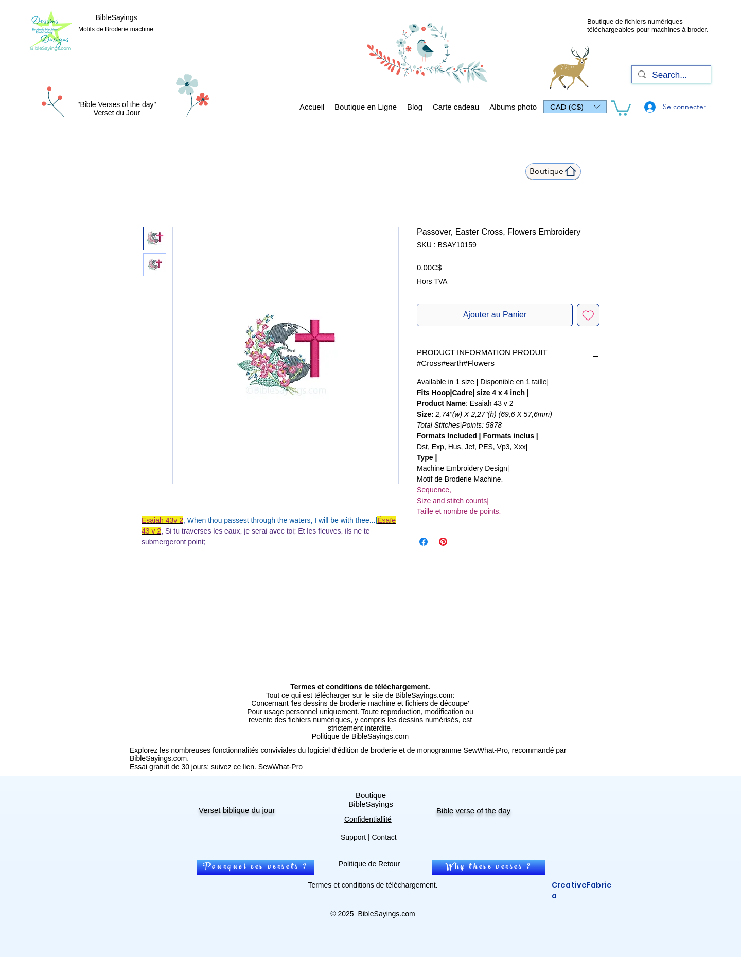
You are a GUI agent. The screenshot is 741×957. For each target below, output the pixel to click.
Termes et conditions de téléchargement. (372, 885)
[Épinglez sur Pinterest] (443, 542)
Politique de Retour (369, 864)
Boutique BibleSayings (370, 799)
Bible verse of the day (473, 810)
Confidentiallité (368, 819)
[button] (575, 106)
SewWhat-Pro (279, 767)
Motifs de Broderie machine (115, 29)
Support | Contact (369, 837)
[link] (621, 107)
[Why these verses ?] (488, 867)
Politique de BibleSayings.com (360, 736)
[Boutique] (553, 171)
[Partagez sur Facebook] (423, 542)
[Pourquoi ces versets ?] (255, 867)
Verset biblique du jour (237, 810)
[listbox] (575, 106)
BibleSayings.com (386, 914)
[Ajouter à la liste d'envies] (588, 315)
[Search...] (670, 75)
